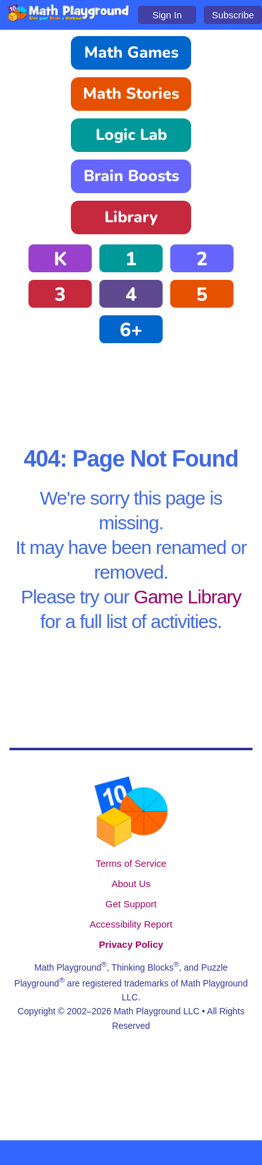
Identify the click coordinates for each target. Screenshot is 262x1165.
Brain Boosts (131, 176)
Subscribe (233, 14)
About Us (131, 883)
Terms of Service (131, 863)
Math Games (131, 52)
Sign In (167, 14)
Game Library (187, 596)
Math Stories (131, 93)
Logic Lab (131, 135)
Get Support (131, 903)
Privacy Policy (131, 944)
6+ (131, 330)
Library (131, 217)
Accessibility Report (131, 924)
